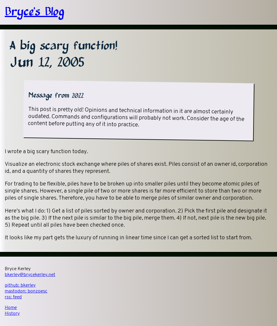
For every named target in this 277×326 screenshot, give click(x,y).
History (12, 313)
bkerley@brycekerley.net (30, 274)
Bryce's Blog (34, 12)
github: (20, 285)
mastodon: (26, 291)
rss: (13, 297)
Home (11, 307)
